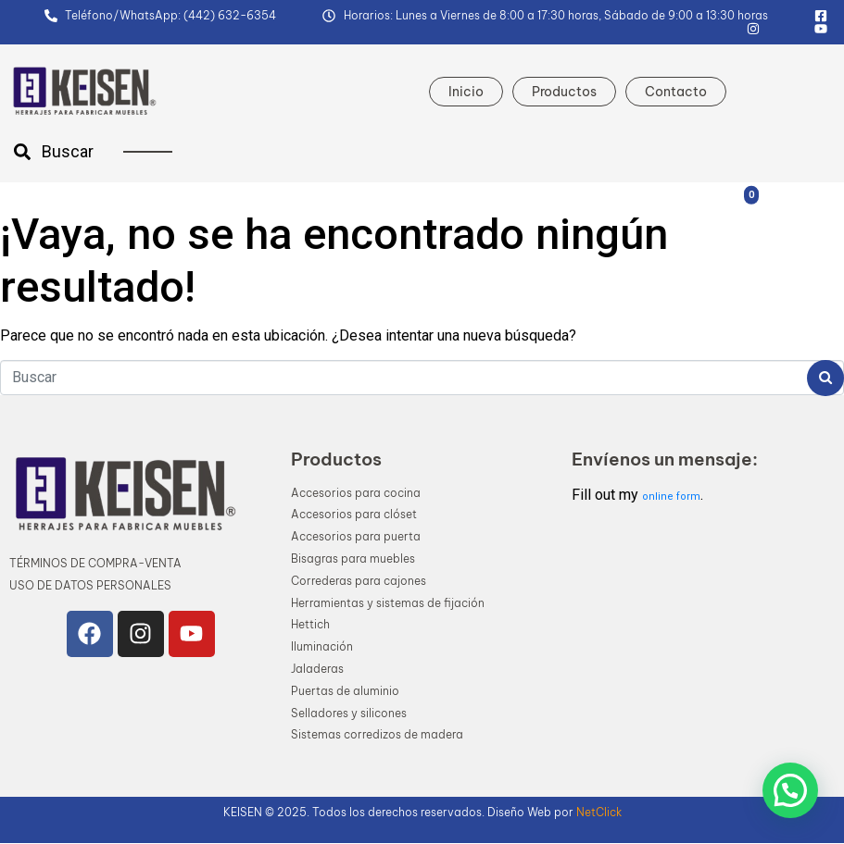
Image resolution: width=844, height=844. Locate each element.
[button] (790, 790)
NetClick (599, 812)
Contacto (676, 91)
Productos (564, 91)
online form (671, 496)
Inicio (466, 91)
